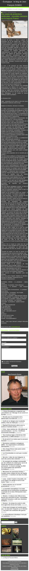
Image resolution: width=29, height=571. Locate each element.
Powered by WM (14, 569)
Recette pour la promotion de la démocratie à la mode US (11, 417)
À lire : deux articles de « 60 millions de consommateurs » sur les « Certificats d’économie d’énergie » (14, 431)
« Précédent (9, 9)
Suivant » (20, 9)
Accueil (15, 9)
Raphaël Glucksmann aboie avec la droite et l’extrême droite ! (13, 425)
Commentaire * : (5, 347)
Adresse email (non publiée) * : (9, 337)
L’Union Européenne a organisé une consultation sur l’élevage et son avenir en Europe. (14, 413)
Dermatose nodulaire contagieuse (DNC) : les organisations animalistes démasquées (12, 445)
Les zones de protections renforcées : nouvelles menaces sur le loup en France (14, 16)
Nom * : (3, 333)
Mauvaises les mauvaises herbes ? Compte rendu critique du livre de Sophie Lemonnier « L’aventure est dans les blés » (14, 474)
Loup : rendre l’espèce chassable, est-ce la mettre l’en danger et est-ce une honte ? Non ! (14, 480)
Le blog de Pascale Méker (10, 557)
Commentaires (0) (15, 326)
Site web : (4, 342)
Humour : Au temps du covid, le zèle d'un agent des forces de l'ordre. (13, 504)
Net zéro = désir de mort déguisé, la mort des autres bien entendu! (13, 457)
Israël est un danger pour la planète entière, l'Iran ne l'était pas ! (13, 421)
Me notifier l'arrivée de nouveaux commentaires (11, 362)
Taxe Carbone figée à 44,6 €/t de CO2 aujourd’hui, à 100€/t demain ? (13, 435)
